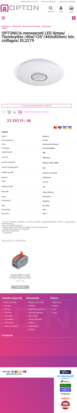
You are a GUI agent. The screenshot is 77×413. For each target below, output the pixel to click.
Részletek (20, 287)
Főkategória (6, 26)
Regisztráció (57, 302)
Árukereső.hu (65, 378)
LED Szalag (8, 316)
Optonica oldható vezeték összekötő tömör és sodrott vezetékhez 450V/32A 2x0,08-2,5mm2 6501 (20, 278)
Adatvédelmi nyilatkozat (37, 309)
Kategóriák (16, 26)
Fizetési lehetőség (35, 319)
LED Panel (7, 313)
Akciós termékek (10, 302)
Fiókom (54, 298)
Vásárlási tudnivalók (35, 313)
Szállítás (31, 323)
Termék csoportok (12, 298)
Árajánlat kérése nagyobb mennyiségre (36, 112)
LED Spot (7, 306)
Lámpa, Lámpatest (11, 326)
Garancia (31, 329)
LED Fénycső (9, 323)
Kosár (54, 313)
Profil (54, 309)
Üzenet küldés (33, 326)
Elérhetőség (32, 316)
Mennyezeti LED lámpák (31, 26)
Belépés (55, 306)
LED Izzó (7, 309)
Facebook (7, 335)
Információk (32, 298)
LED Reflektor (9, 319)
